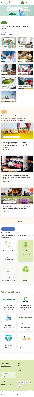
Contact (20, 370)
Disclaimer (3, 394)
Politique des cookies (6, 393)
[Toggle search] (22, 2)
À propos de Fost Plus (6, 369)
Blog (19, 363)
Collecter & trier (5, 363)
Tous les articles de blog (24, 221)
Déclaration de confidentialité (19, 393)
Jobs (19, 368)
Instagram (19, 385)
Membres (5, 373)
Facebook (19, 382)
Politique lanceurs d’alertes (14, 394)
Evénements (21, 366)
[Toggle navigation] (29, 2)
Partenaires (5, 377)
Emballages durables (6, 366)
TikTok (23, 382)
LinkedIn (26, 382)
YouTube (30, 382)
